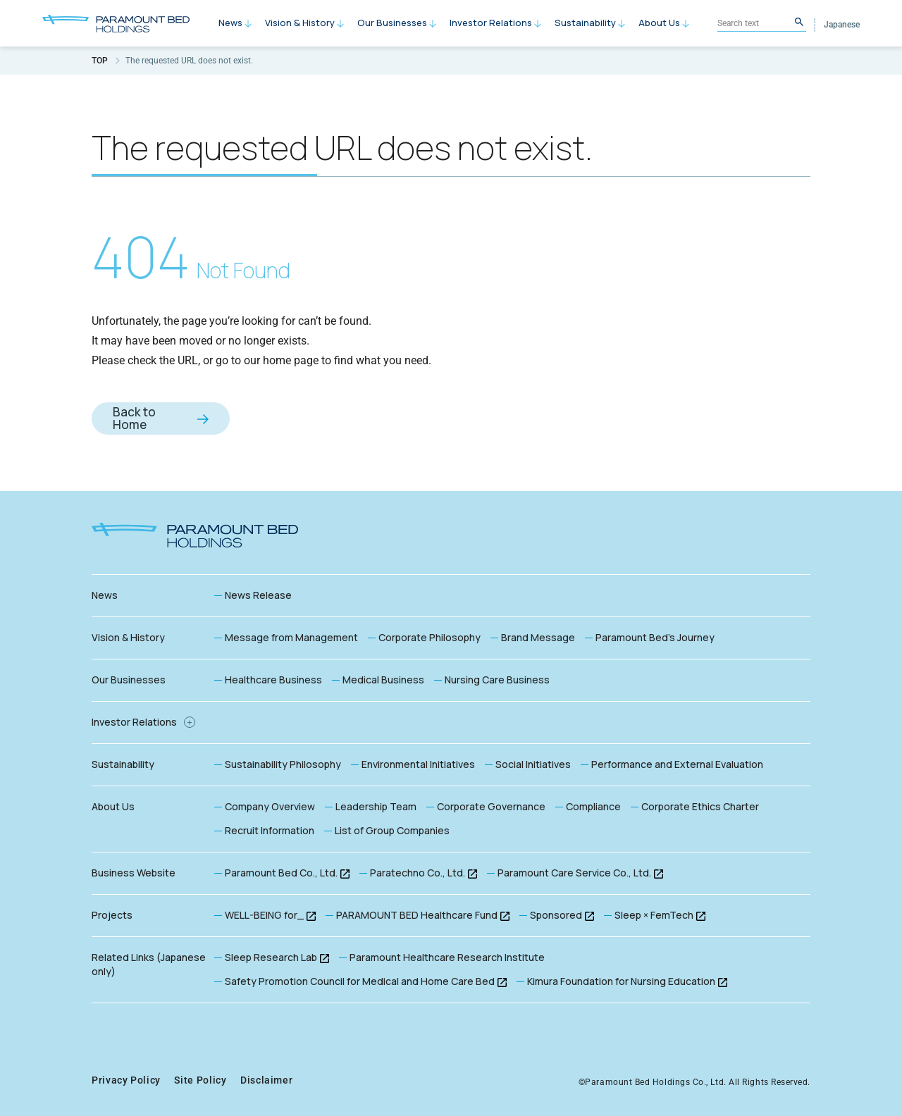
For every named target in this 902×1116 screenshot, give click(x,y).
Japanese (842, 25)
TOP (100, 61)
